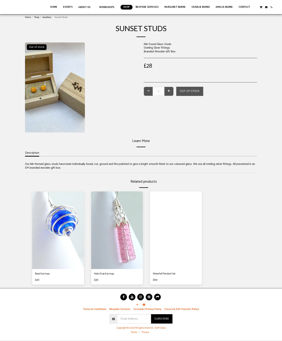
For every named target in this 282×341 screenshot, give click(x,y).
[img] (176, 230)
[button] (86, 7)
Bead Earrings (43, 274)
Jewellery (46, 17)
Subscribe (161, 319)
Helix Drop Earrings (106, 274)
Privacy (145, 333)
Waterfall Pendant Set (166, 274)
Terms (134, 333)
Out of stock (189, 91)
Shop (36, 17)
